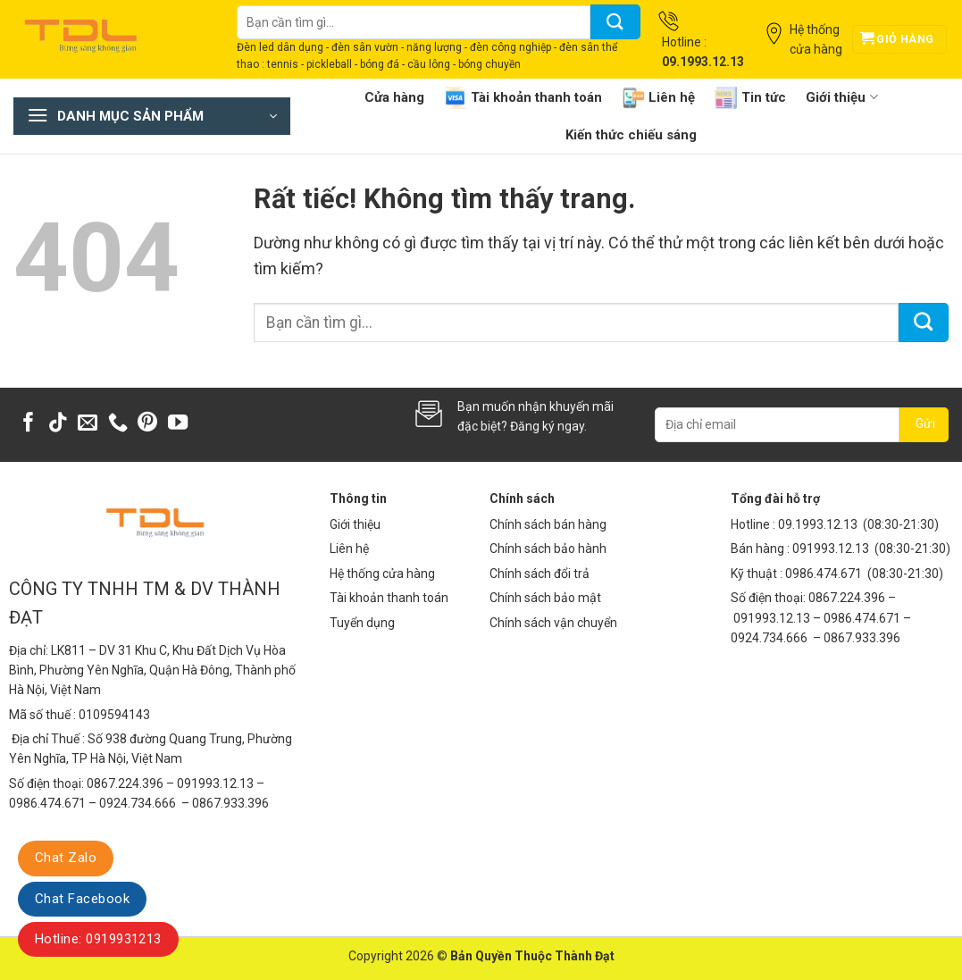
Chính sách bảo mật (545, 598)
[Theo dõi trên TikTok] (58, 424)
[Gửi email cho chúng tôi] (87, 424)
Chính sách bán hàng (547, 524)
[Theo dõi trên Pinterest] (147, 424)
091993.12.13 (830, 548)
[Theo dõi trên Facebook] (28, 424)
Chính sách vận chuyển (553, 623)
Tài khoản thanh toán (523, 98)
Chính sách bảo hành (547, 548)
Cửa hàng (394, 97)
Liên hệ (658, 98)
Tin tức (750, 98)
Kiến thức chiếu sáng (631, 135)
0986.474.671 (825, 573)
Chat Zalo (65, 858)
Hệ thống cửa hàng (382, 573)
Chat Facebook (82, 899)
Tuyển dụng (362, 623)
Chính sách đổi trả (539, 573)
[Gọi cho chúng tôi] (118, 424)
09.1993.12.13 (817, 524)
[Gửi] (615, 21)
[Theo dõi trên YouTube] (178, 424)
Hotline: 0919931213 (98, 939)
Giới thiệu (841, 96)
